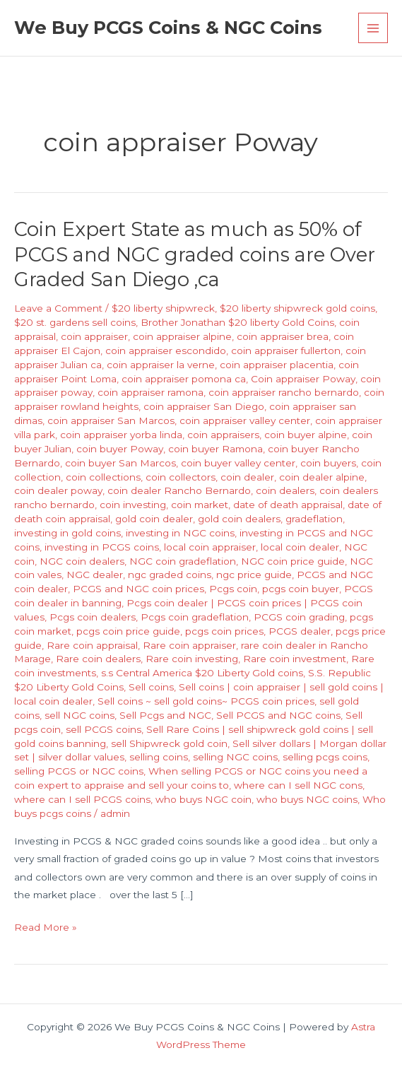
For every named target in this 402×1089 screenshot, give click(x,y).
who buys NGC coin (203, 799)
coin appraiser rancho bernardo (283, 392)
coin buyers (328, 463)
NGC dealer (94, 574)
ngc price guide (254, 574)
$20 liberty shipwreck (163, 308)
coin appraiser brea (283, 336)
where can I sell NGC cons (298, 785)
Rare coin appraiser (189, 645)
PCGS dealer (299, 631)
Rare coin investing (192, 658)
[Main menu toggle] (373, 28)
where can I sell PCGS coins (82, 799)
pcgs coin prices (224, 631)
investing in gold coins (67, 532)
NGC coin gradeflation (182, 561)
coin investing (133, 504)
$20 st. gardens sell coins (75, 322)
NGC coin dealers (82, 561)
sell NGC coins (79, 715)
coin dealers (285, 490)
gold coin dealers (239, 518)
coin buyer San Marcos (120, 463)
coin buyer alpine (305, 434)
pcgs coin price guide (128, 631)
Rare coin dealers (98, 658)
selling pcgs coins (325, 757)
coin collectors (180, 477)
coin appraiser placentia (276, 364)
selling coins (158, 757)
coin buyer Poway (119, 448)
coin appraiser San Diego (203, 406)
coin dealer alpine (322, 477)
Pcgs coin (233, 588)
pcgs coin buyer (300, 588)
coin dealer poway (58, 490)
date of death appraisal (288, 504)
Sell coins (151, 687)
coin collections (103, 477)
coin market (199, 504)
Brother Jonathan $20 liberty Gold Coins (237, 322)
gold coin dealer (154, 518)
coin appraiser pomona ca (184, 378)
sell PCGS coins (103, 729)
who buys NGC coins (306, 799)
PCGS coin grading (299, 617)
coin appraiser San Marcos (111, 420)
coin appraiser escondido (165, 350)
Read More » (45, 927)
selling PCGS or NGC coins (78, 771)
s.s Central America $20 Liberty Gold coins (202, 672)
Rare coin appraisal (92, 645)
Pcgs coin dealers (92, 617)
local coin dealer (300, 547)
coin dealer (247, 477)
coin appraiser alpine (182, 336)
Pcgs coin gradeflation (195, 617)
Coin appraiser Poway (303, 378)
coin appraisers (223, 434)
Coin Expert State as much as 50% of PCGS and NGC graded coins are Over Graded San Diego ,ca (194, 254)
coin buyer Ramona (215, 448)
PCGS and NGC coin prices (138, 588)
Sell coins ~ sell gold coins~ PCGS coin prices (205, 701)
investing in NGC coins (180, 532)
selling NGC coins (235, 757)
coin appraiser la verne (161, 364)
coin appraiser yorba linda (121, 434)
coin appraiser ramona (150, 392)
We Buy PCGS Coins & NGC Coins (168, 27)
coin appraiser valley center (244, 420)
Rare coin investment (294, 658)
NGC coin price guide (293, 561)
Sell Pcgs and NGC (165, 715)
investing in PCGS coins (102, 547)
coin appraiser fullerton (286, 350)
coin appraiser (94, 336)
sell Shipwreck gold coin (169, 743)
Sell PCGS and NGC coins (278, 715)
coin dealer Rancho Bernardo (179, 490)
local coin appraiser (210, 547)
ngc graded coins (169, 574)
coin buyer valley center (238, 463)
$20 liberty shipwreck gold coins (297, 308)
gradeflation (314, 518)
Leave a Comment (58, 308)
